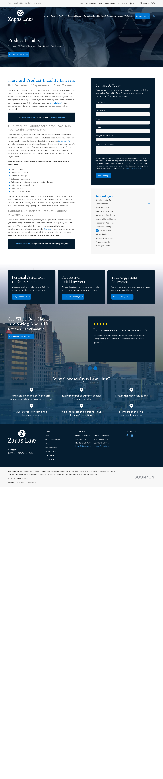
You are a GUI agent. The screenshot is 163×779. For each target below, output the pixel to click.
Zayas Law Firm (65, 141)
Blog (100, 3)
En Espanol (122, 3)
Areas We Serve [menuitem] (125, 16)
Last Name (100, 110)
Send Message (103, 176)
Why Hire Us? (51, 448)
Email (98, 127)
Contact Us (50, 455)
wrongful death (56, 103)
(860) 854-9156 (142, 3)
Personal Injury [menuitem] (74, 16)
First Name (100, 102)
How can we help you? (106, 144)
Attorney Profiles (52, 440)
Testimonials (90, 3)
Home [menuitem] (45, 16)
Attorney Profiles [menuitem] (58, 16)
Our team (48, 229)
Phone (99, 119)
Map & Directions (83, 446)
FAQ (81, 3)
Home (47, 436)
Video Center (110, 3)
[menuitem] (123, 200)
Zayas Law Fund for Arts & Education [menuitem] (100, 16)
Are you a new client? (105, 136)
